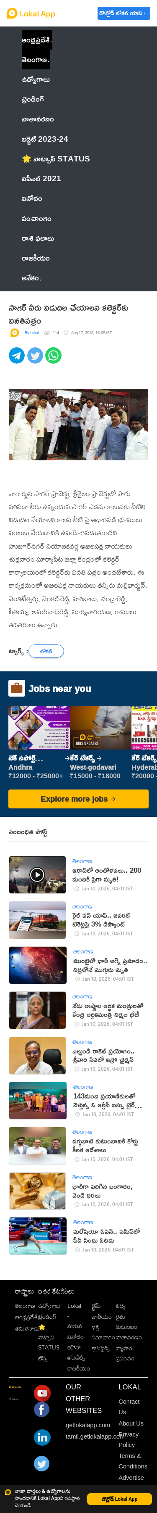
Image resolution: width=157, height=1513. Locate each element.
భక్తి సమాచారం (103, 1332)
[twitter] (36, 360)
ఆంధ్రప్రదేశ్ (35, 39)
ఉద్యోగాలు (49, 1305)
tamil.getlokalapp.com (95, 1436)
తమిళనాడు (27, 1328)
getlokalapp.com (88, 1425)
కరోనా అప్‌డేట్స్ (76, 1352)
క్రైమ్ (96, 1305)
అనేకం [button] (31, 277)
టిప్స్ (42, 1358)
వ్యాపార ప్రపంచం (125, 1353)
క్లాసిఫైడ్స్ (101, 1348)
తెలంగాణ (34, 59)
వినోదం (75, 1336)
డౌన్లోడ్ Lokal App (120, 1499)
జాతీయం (102, 1316)
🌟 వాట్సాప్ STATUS (48, 1337)
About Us (131, 1423)
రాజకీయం (78, 1368)
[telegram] (18, 360)
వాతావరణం (129, 1337)
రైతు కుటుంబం (126, 1321)
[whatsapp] (54, 360)
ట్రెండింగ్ (47, 1316)
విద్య (120, 1305)
